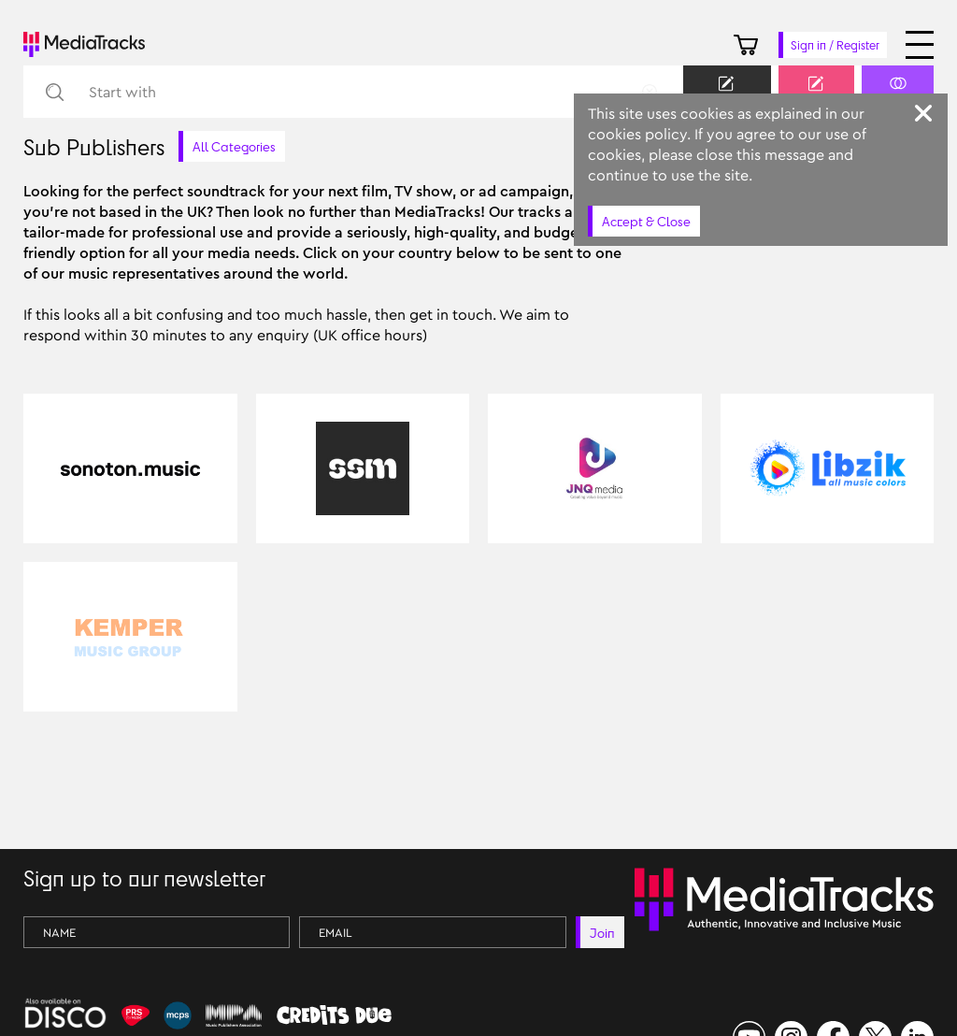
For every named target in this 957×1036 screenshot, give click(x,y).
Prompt (816, 93)
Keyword (727, 93)
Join (602, 933)
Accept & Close (646, 221)
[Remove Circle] (649, 91)
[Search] (53, 92)
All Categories (234, 146)
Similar (897, 93)
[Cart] (746, 45)
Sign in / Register (835, 44)
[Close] (923, 113)
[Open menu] (920, 45)
